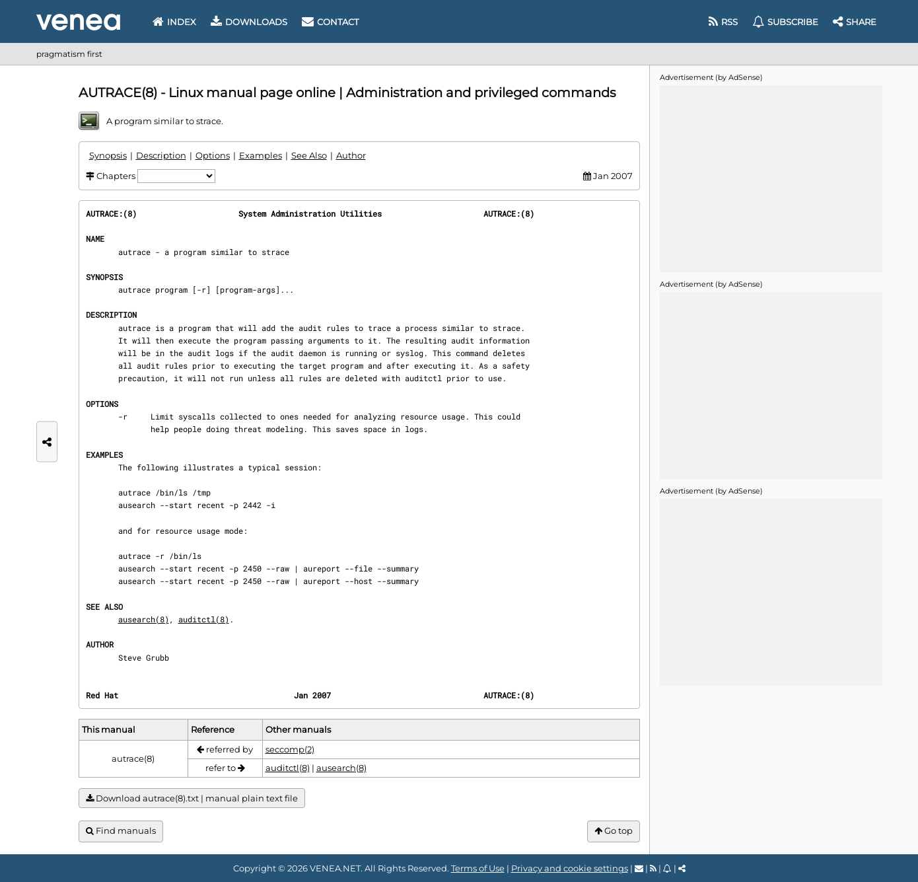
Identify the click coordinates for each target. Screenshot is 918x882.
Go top (613, 831)
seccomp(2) (289, 749)
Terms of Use (478, 868)
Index (174, 22)
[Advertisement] (771, 177)
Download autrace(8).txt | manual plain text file (192, 798)
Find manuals (121, 831)
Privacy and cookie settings (569, 868)
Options (212, 155)
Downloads (249, 22)
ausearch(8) (143, 619)
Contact (330, 22)
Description (161, 155)
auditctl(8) (203, 619)
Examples (260, 155)
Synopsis (108, 155)
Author (351, 155)
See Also (309, 155)
